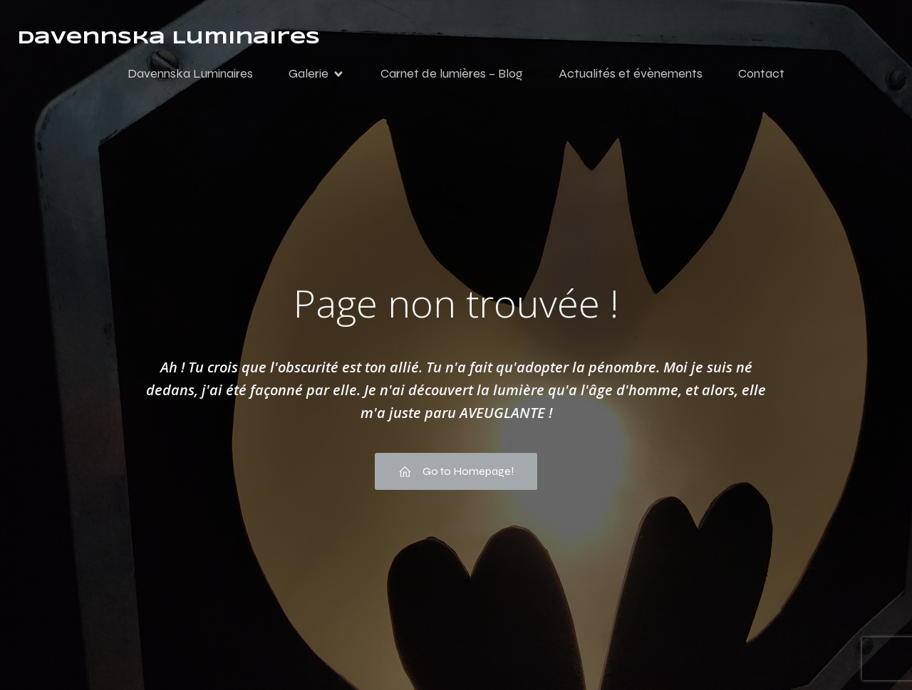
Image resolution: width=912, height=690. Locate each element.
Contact (761, 73)
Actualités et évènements (631, 73)
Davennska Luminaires (190, 73)
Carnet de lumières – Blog (451, 73)
